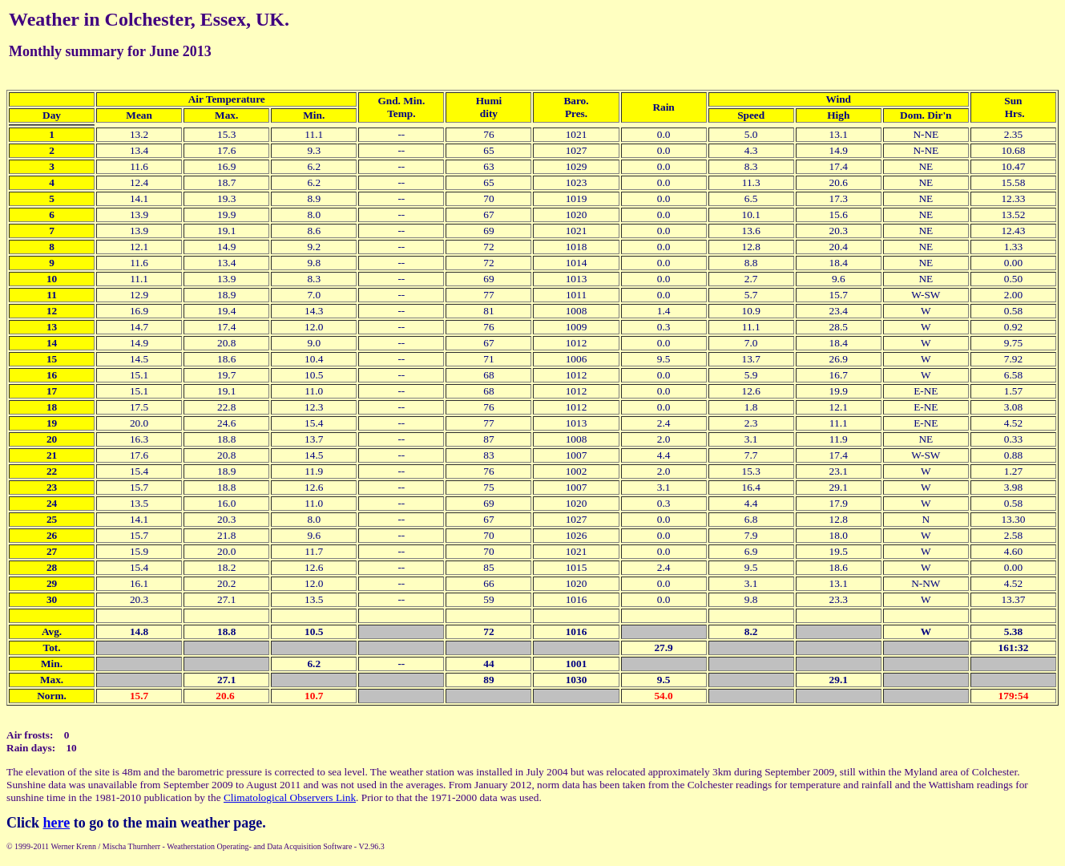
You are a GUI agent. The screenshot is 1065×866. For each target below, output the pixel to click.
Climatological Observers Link (290, 797)
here (57, 823)
